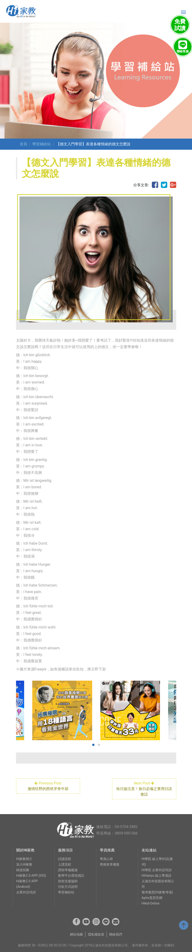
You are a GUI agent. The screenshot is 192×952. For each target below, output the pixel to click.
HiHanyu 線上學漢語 (156, 876)
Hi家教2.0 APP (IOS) (31, 876)
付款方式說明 (68, 887)
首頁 (23, 144)
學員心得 (106, 859)
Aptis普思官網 (152, 898)
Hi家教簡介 (24, 859)
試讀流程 (64, 859)
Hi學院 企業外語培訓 (157, 870)
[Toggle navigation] (183, 12)
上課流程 (64, 864)
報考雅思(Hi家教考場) (157, 892)
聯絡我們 (115, 934)
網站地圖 (76, 934)
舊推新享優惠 (109, 864)
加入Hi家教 (24, 864)
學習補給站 (41, 144)
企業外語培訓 (26, 892)
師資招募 (22, 870)
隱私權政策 (96, 934)
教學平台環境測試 (71, 876)
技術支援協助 (68, 881)
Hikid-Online (150, 903)
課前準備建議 (68, 870)
